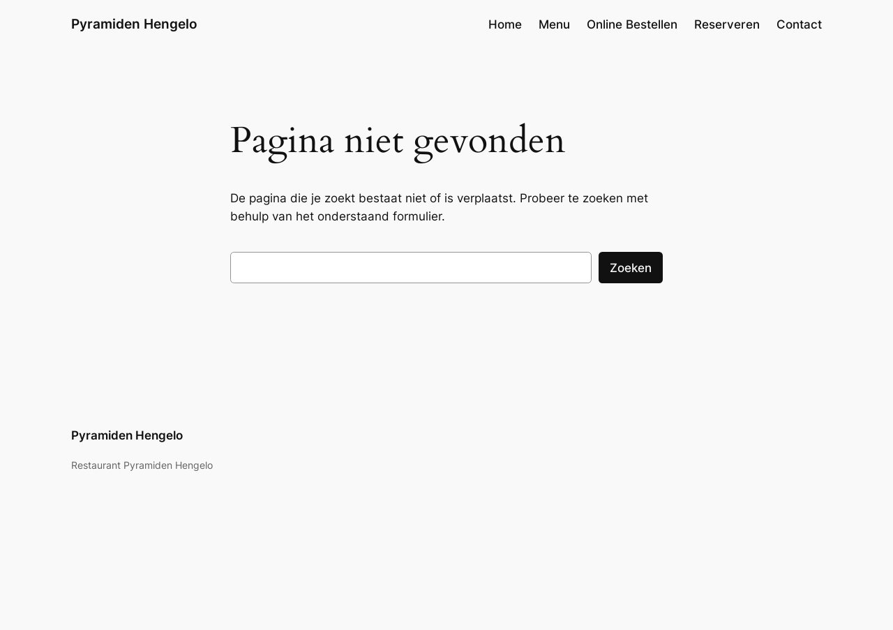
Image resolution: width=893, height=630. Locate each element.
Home (505, 24)
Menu (554, 24)
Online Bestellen (632, 24)
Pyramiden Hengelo (134, 23)
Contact (799, 24)
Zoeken (631, 268)
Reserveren (727, 24)
